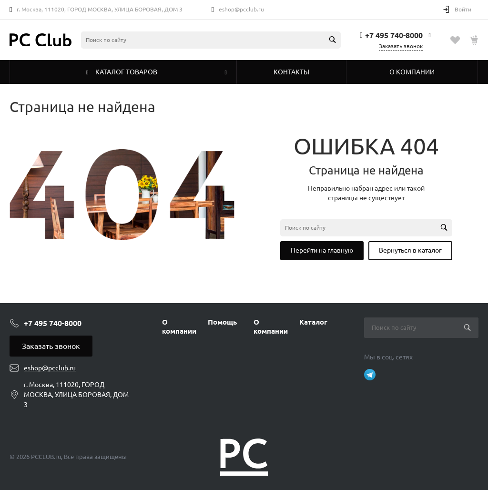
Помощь (222, 322)
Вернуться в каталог (410, 250)
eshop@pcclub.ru (241, 9)
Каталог (313, 322)
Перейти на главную (322, 250)
